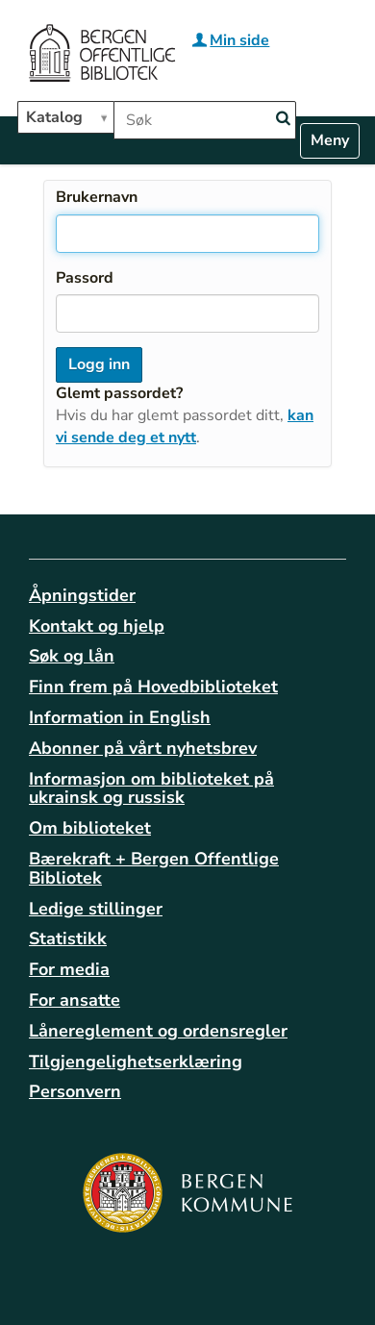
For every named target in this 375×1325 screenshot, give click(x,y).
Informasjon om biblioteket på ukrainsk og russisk (151, 788)
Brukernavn (97, 197)
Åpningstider (82, 595)
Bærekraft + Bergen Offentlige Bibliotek (154, 868)
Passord (84, 277)
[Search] (282, 119)
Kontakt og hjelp (96, 626)
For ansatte (74, 1000)
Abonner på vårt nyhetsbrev (143, 748)
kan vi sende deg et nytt (184, 426)
